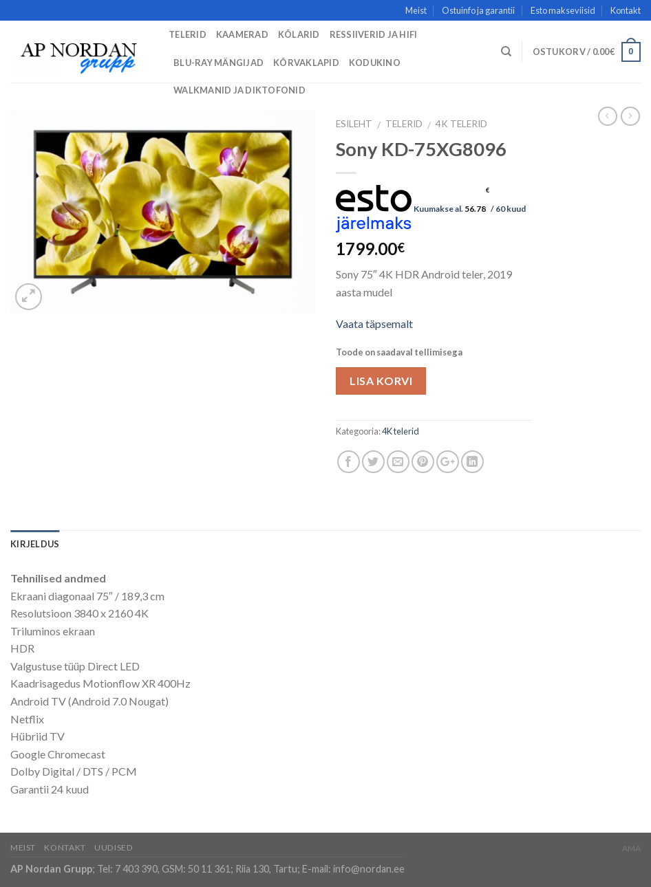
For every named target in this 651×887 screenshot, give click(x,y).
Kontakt (625, 10)
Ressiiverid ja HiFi (374, 34)
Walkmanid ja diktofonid (239, 90)
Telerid (187, 34)
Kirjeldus (34, 543)
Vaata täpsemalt (374, 323)
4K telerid (461, 123)
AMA (631, 848)
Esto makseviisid (563, 10)
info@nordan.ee (369, 869)
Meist (416, 10)
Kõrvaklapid (306, 62)
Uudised (113, 847)
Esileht (354, 123)
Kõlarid (299, 34)
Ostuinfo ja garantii (478, 10)
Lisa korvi (381, 380)
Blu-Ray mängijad (218, 62)
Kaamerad (242, 34)
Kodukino (375, 62)
